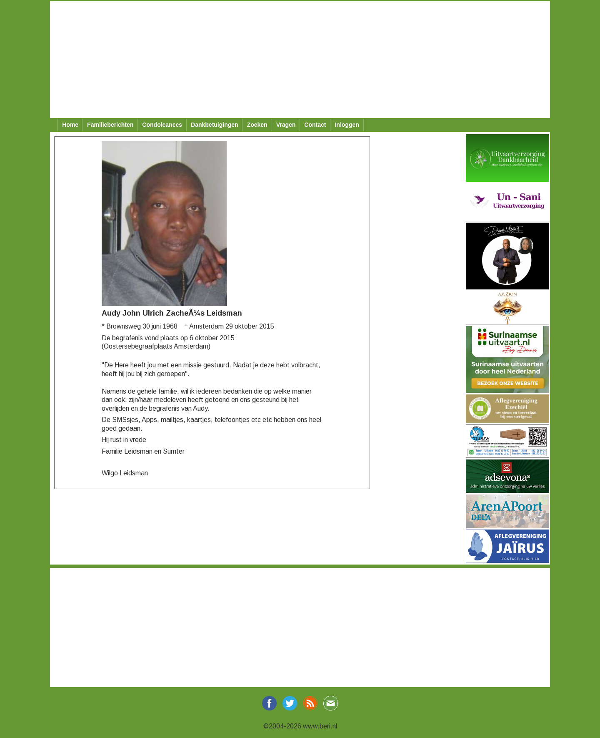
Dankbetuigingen (214, 124)
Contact (315, 124)
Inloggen (347, 124)
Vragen (286, 124)
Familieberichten (110, 124)
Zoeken (257, 124)
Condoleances (162, 124)
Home (70, 124)
